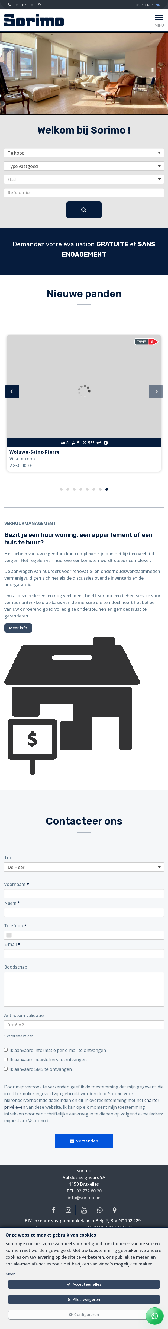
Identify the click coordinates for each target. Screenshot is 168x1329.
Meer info (18, 627)
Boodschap (15, 967)
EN (147, 4)
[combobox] (10, 935)
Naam (12, 903)
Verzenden (84, 1141)
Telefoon (15, 926)
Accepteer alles (87, 1284)
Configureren (86, 1314)
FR (138, 4)
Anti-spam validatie (24, 1015)
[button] (84, 179)
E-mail (12, 944)
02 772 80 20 (89, 1191)
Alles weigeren (86, 1299)
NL (157, 4)
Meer (10, 1274)
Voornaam (16, 884)
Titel (9, 857)
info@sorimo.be (84, 1198)
